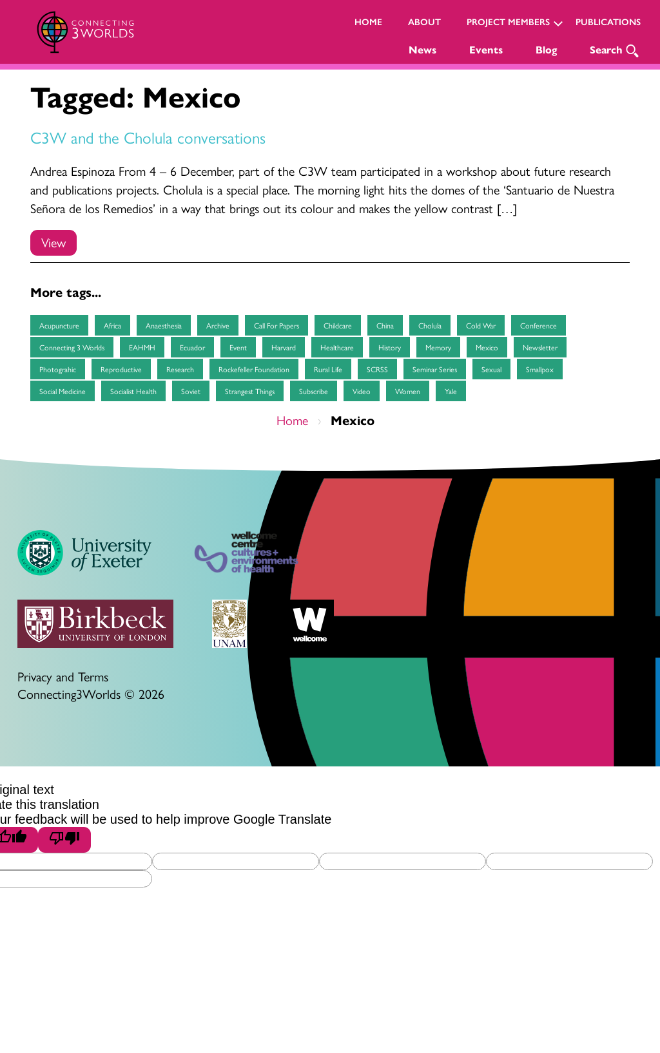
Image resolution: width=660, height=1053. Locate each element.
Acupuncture (59, 325)
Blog (546, 50)
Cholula (430, 325)
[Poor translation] (64, 840)
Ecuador (192, 347)
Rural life (328, 369)
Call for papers (276, 325)
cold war (481, 325)
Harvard (283, 347)
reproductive (121, 369)
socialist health (133, 391)
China (385, 325)
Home (368, 22)
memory (438, 347)
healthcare (337, 347)
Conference (538, 325)
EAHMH (142, 347)
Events (486, 50)
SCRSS (377, 369)
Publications (608, 22)
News (422, 50)
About (424, 22)
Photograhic (57, 369)
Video (362, 391)
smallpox (540, 369)
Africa (112, 325)
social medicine (62, 391)
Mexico (487, 347)
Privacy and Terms (62, 676)
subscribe (313, 391)
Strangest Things (250, 391)
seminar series (434, 369)
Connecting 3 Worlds (71, 347)
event (238, 347)
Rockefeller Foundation (253, 369)
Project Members (508, 22)
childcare (338, 325)
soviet (190, 391)
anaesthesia (164, 325)
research (180, 369)
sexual (491, 369)
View (53, 241)
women (407, 391)
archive (217, 325)
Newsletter (540, 347)
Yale (451, 391)
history (389, 347)
